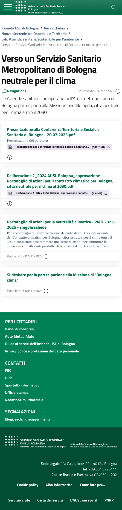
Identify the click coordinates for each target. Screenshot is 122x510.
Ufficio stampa (17, 392)
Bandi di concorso (19, 329)
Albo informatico (59, 484)
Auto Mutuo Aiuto (19, 336)
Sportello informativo (22, 385)
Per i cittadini (54, 28)
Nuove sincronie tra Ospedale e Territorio (34, 33)
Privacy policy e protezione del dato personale (42, 351)
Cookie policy (27, 484)
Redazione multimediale (24, 400)
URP (8, 377)
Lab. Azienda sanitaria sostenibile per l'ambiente (40, 39)
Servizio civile (19, 500)
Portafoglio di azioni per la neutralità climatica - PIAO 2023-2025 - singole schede (61, 224)
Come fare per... (92, 484)
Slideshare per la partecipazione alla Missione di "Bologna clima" (59, 277)
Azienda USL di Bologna (20, 28)
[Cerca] (113, 7)
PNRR (109, 500)
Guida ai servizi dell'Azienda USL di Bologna (40, 343)
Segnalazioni (20, 411)
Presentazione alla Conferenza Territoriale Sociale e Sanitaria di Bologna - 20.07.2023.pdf (53, 132)
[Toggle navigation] (8, 7)
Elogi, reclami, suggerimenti (27, 419)
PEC (8, 370)
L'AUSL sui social (83, 500)
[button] (118, 91)
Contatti (15, 362)
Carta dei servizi (50, 500)
